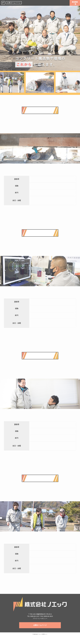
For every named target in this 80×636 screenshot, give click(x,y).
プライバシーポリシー (40, 618)
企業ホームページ (13, 3)
